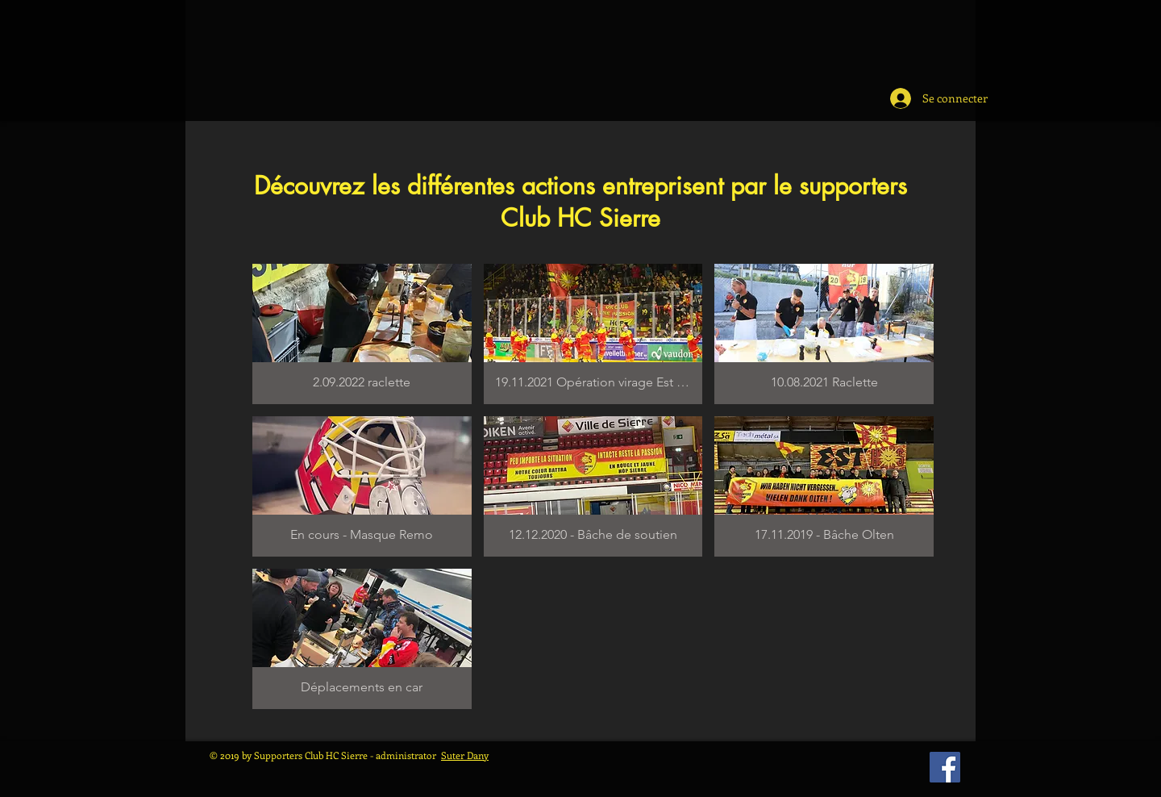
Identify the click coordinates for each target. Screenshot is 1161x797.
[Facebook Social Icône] (945, 767)
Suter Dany (465, 755)
